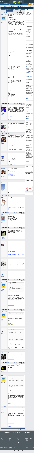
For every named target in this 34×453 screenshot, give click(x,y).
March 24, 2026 (28, 100)
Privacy (29, 447)
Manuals (27, 441)
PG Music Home (3, 6)
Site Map (33, 447)
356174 (23, 373)
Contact (2, 440)
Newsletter (28, 432)
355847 (23, 180)
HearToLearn (14, 373)
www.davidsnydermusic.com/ (11, 175)
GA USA (2, 413)
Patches (27, 439)
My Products (19, 444)
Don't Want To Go (4, 12)
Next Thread (19, 9)
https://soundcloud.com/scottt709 (12, 127)
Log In (31, 6)
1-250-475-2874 (20, 1)
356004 (23, 309)
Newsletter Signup (20, 440)
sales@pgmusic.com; (7, 448)
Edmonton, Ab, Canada (3, 131)
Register (28, 6)
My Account (19, 443)
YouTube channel (31, 27)
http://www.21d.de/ (10, 163)
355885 (23, 195)
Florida (1, 248)
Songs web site (10, 116)
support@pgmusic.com (12, 448)
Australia (2, 23)
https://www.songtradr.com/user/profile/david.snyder (14, 177)
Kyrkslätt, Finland (3, 223)
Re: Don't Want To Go (5, 103)
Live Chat (16, 2)
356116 (23, 362)
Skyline (15, 279)
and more (29, 153)
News (18, 439)
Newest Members (28, 173)
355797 (23, 103)
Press (2, 441)
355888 (23, 212)
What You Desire (13, 164)
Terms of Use (26, 447)
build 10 (26, 105)
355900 (23, 227)
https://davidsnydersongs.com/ (11, 173)
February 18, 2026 (28, 129)
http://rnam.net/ (10, 209)
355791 (23, 12)
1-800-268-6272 (16, 1)
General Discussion (11, 6)
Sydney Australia (3, 238)
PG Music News (28, 20)
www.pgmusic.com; (2, 448)
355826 (23, 133)
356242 (23, 406)
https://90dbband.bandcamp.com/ (12, 251)
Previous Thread (6, 9)
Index (13, 9)
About (2, 439)
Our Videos (9, 426)
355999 (23, 279)
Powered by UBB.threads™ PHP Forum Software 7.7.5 (17, 450)
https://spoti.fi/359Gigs (10, 174)
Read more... (27, 39)
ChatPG (27, 9)
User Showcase (17, 6)
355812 (23, 121)
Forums (7, 6)
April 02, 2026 (27, 85)
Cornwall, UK (2, 114)
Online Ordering (21, 2)
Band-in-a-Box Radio (12, 441)
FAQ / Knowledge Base (29, 440)
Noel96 (15, 103)
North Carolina (2, 176)
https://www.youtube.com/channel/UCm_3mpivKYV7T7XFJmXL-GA (16, 254)
